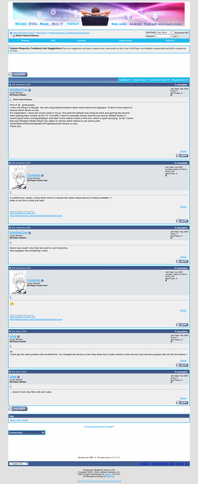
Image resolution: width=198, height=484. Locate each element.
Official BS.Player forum (163, 464)
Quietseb (33, 175)
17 (112, 481)
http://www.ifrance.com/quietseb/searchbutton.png (36, 215)
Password (150, 36)
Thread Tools (139, 80)
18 (114, 481)
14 (104, 481)
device (12, 420)
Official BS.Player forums (24, 33)
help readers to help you (22, 213)
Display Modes (179, 80)
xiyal (13, 336)
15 (106, 481)
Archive (180, 464)
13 (101, 481)
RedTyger (110, 476)
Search (170, 41)
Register (26, 41)
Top (187, 464)
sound (25, 420)
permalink (182, 84)
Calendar (81, 41)
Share (183, 151)
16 (109, 481)
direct (18, 420)
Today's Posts (125, 41)
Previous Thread (93, 426)
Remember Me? (180, 33)
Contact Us (145, 464)
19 (117, 481)
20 (120, 481)
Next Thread (107, 426)
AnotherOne (19, 89)
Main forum (42, 33)
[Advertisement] (99, 64)
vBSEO (108, 474)
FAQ (53, 41)
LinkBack (123, 80)
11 (95, 481)
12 (98, 481)
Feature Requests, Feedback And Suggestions (69, 33)
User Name (151, 32)
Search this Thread (158, 80)
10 (93, 481)
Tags (11, 416)
